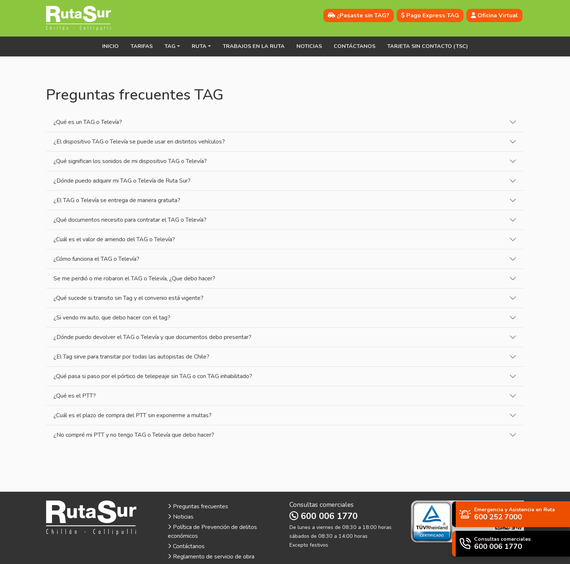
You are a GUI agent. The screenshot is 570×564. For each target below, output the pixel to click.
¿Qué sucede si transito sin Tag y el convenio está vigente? (128, 298)
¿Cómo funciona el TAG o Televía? (96, 259)
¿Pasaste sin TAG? (358, 15)
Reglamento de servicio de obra (211, 557)
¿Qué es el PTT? (74, 396)
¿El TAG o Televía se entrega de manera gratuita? (116, 200)
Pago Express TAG (430, 15)
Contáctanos (354, 46)
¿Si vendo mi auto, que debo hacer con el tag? (111, 318)
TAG (169, 46)
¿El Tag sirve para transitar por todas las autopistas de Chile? (131, 357)
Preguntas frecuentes (198, 506)
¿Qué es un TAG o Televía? (87, 122)
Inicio (110, 46)
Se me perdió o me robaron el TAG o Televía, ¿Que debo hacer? (134, 278)
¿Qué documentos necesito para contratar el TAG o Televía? (129, 220)
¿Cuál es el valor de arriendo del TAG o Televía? (114, 239)
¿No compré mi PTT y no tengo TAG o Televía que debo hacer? (133, 435)
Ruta (199, 46)
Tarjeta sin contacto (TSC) (427, 46)
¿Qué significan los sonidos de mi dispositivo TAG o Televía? (130, 161)
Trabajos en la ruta (254, 46)
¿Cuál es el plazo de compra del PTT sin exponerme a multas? (132, 415)
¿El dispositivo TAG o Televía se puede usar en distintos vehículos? (139, 142)
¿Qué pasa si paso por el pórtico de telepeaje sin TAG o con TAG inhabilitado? (152, 376)
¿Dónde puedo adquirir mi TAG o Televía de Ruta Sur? (122, 181)
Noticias (309, 46)
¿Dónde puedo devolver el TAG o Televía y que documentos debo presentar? (152, 337)
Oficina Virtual (494, 15)
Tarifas (142, 46)
